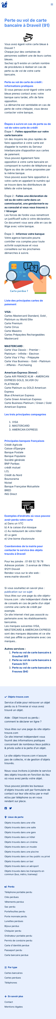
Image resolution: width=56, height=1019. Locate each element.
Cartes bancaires (13, 973)
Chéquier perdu (12, 930)
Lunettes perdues (13, 921)
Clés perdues (11, 897)
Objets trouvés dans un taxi (18, 861)
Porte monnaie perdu (15, 916)
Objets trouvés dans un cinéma (20, 842)
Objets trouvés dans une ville (19, 822)
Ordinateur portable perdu (18, 935)
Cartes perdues (12, 977)
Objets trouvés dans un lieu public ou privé (27, 856)
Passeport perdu (13, 950)
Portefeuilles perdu (14, 911)
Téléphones (10, 982)
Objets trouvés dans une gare (20, 832)
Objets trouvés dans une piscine (21, 851)
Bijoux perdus (11, 926)
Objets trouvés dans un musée (20, 846)
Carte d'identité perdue (16, 945)
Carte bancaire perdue (16, 955)
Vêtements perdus (14, 901)
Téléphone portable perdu (18, 892)
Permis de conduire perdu (18, 940)
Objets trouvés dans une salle (20, 827)
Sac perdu (9, 906)
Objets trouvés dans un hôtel (19, 837)
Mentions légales (13, 1006)
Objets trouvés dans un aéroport (21, 866)
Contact (8, 1002)
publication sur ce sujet (18, 591)
